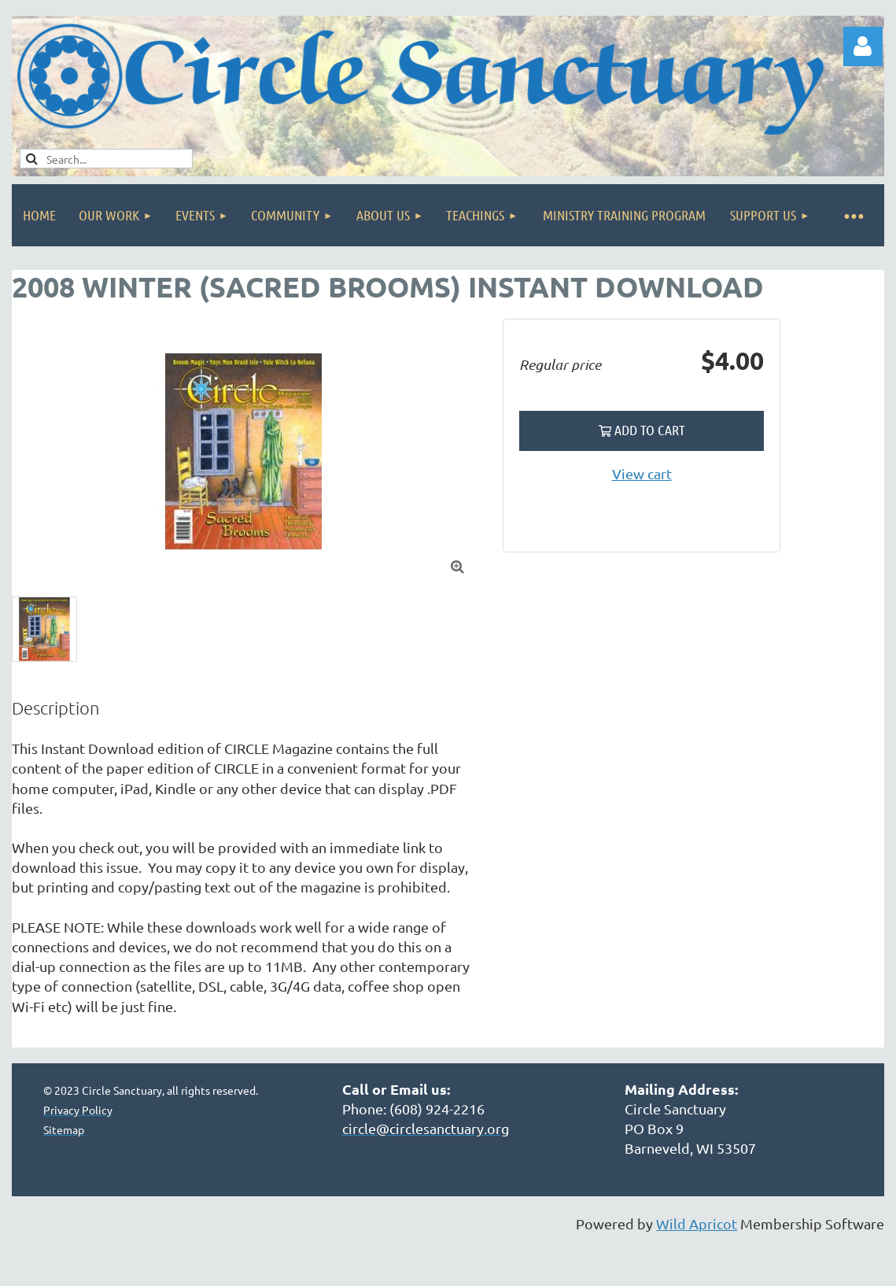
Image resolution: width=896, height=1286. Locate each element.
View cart (642, 473)
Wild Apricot (696, 1223)
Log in (863, 46)
